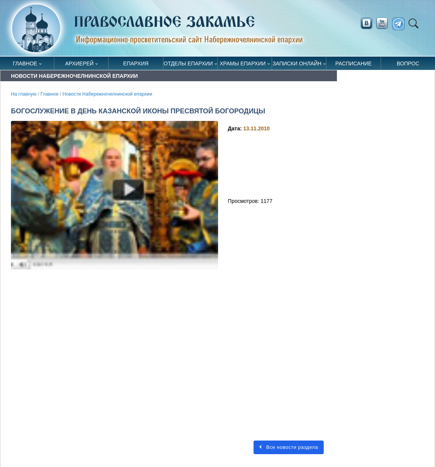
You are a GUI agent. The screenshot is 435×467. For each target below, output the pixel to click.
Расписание (353, 63)
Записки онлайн (297, 63)
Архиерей (79, 63)
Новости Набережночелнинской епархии (107, 94)
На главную (24, 94)
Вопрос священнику (408, 65)
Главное (25, 63)
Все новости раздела (288, 447)
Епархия (136, 63)
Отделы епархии (188, 63)
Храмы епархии (243, 63)
